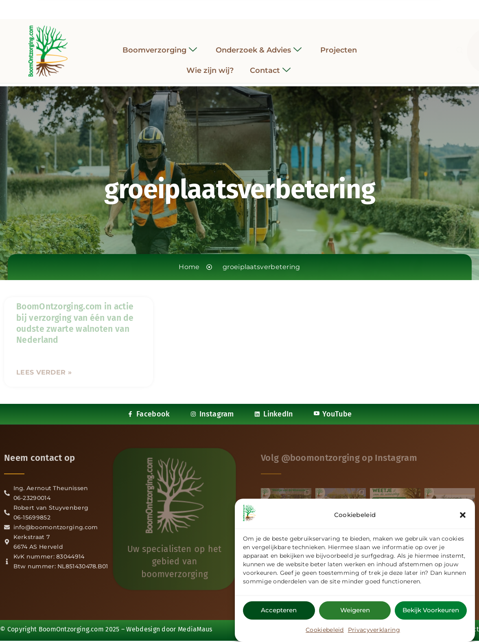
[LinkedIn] (247, 8)
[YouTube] (261, 8)
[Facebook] (217, 8)
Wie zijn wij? (210, 64)
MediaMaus (195, 629)
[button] (463, 515)
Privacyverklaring (374, 629)
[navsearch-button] (391, 45)
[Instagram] (232, 8)
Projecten (338, 44)
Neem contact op (39, 457)
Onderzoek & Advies (259, 44)
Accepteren (279, 610)
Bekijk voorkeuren (430, 610)
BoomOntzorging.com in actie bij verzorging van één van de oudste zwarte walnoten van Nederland (75, 323)
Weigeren (355, 610)
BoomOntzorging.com (71, 629)
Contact (270, 65)
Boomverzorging (159, 44)
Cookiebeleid (325, 629)
